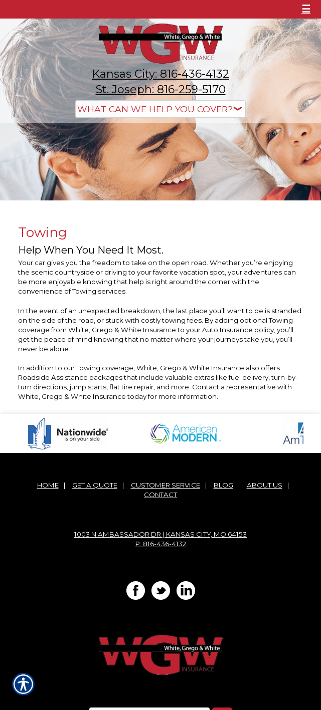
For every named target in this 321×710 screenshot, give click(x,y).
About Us (264, 485)
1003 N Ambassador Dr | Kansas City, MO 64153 (160, 534)
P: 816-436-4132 (160, 544)
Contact (160, 495)
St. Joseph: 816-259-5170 (161, 89)
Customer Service (165, 485)
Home (48, 485)
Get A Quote (94, 485)
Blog (223, 485)
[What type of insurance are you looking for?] (160, 109)
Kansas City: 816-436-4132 (160, 74)
